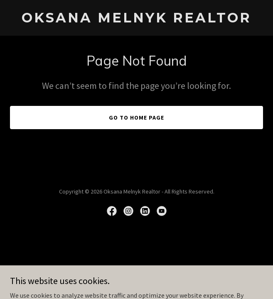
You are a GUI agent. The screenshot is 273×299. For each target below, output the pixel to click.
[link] (136, 20)
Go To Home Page (136, 117)
